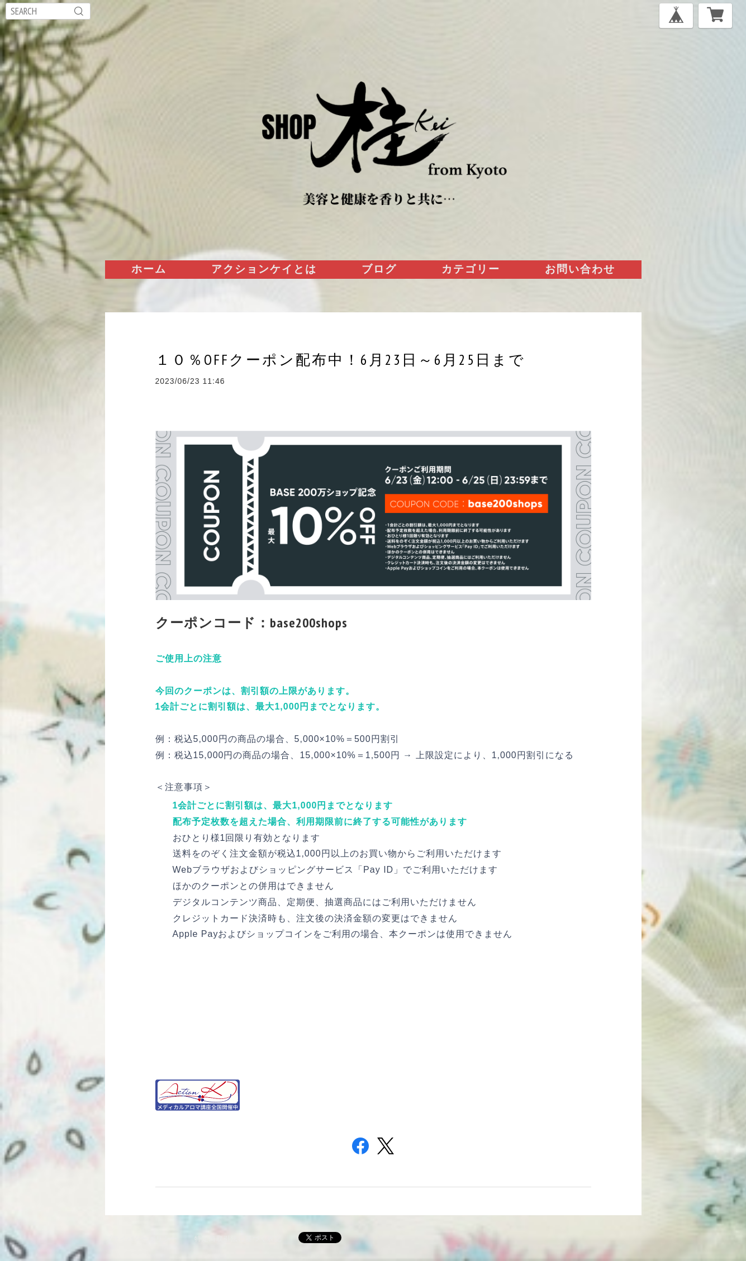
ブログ (379, 268)
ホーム (149, 268)
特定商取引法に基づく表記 (238, 1238)
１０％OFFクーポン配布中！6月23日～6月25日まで (340, 359)
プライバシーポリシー (141, 1238)
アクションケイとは (264, 268)
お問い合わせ (580, 268)
